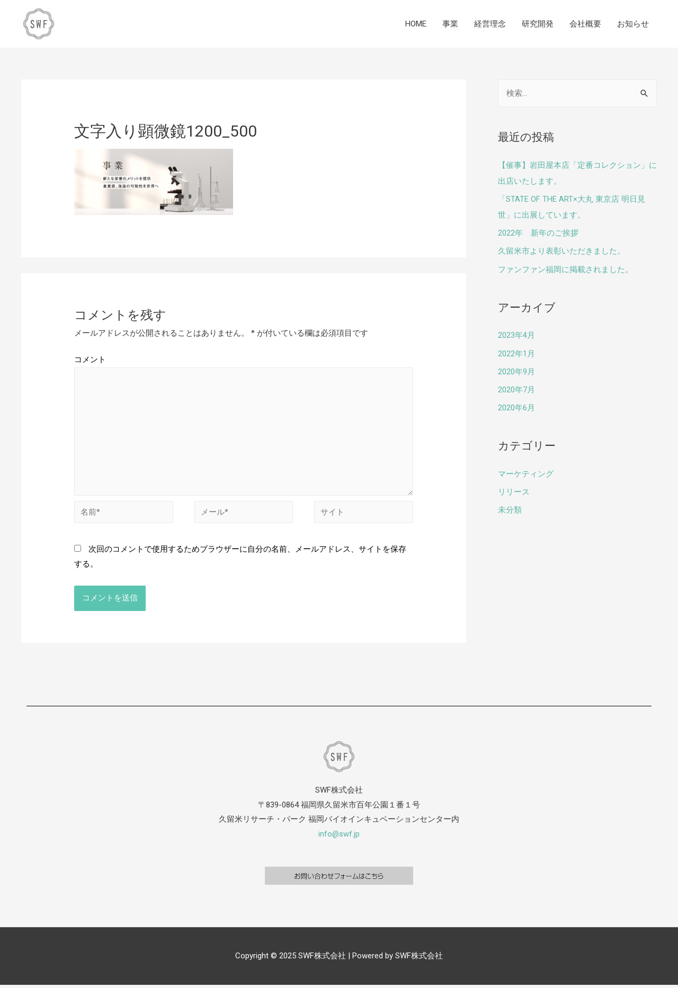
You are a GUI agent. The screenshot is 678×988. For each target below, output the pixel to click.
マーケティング (526, 472)
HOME (415, 24)
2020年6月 (516, 405)
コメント (90, 359)
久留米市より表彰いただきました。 (561, 250)
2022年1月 (516, 352)
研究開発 (538, 24)
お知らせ (633, 24)
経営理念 (490, 24)
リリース (514, 489)
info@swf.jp (339, 837)
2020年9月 (516, 370)
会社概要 (585, 24)
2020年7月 (516, 387)
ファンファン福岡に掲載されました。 (565, 268)
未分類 (510, 507)
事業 (450, 24)
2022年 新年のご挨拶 (538, 232)
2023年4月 (516, 334)
